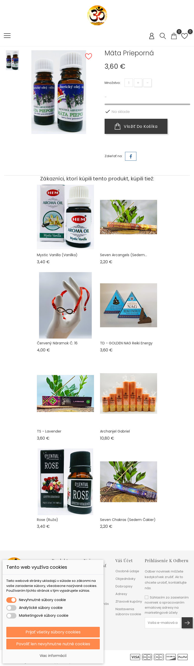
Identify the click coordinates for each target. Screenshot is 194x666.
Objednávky (125, 578)
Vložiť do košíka (136, 126)
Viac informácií (53, 655)
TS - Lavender (49, 431)
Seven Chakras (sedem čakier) (128, 519)
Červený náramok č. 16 (57, 343)
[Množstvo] (129, 83)
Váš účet (124, 560)
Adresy (121, 593)
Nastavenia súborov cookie (128, 611)
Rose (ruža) (47, 519)
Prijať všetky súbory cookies (53, 632)
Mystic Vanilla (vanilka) (57, 254)
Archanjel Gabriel (115, 431)
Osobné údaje (127, 571)
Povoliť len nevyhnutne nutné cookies (53, 644)
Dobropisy (123, 586)
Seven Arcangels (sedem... (123, 254)
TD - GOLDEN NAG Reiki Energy (126, 343)
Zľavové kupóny (128, 601)
